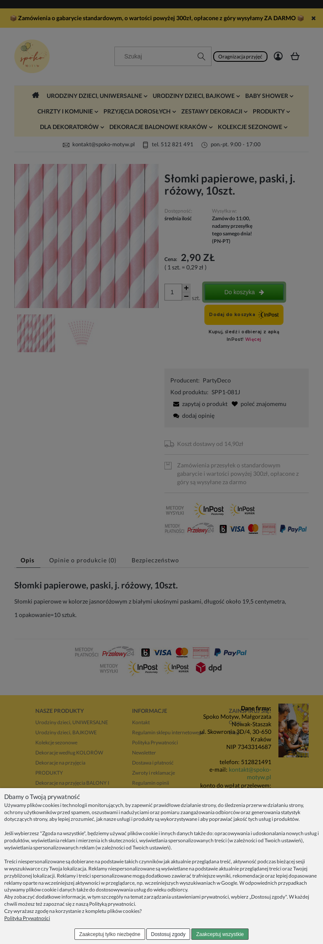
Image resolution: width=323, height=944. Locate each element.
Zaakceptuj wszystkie (220, 934)
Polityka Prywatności (27, 918)
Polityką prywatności (112, 904)
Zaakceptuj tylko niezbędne (109, 934)
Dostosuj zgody (168, 934)
